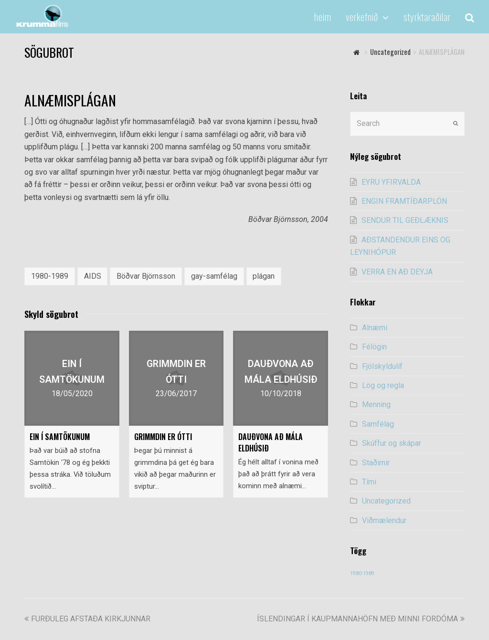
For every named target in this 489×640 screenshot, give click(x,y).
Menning (376, 404)
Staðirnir (376, 462)
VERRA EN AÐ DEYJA (397, 271)
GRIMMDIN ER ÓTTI (163, 436)
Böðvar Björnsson (146, 276)
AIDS (92, 276)
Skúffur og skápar (391, 443)
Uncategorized (386, 500)
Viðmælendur (384, 520)
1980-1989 (49, 276)
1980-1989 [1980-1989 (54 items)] (362, 573)
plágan (264, 276)
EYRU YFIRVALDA (391, 182)
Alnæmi (374, 327)
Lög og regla (383, 385)
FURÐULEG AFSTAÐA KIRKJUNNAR (87, 618)
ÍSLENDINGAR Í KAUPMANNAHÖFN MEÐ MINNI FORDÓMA (361, 618)
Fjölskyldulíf (382, 366)
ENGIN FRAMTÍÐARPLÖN (404, 201)
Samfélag (378, 424)
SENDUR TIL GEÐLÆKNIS (404, 220)
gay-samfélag (214, 276)
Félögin (374, 346)
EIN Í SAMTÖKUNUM (60, 436)
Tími (369, 481)
